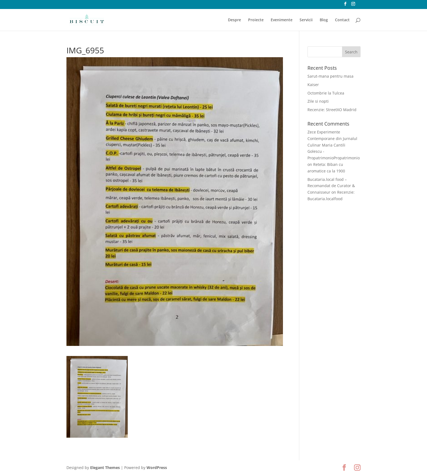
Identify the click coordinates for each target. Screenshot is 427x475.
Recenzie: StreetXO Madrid (331, 109)
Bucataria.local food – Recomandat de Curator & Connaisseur (331, 186)
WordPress (157, 467)
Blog (324, 20)
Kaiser (313, 84)
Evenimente (281, 20)
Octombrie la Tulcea (325, 93)
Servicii (306, 20)
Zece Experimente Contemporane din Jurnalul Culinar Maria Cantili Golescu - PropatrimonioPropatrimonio (333, 144)
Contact (342, 20)
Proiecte (256, 20)
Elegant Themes (105, 467)
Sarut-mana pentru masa (330, 76)
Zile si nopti (318, 101)
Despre (234, 20)
